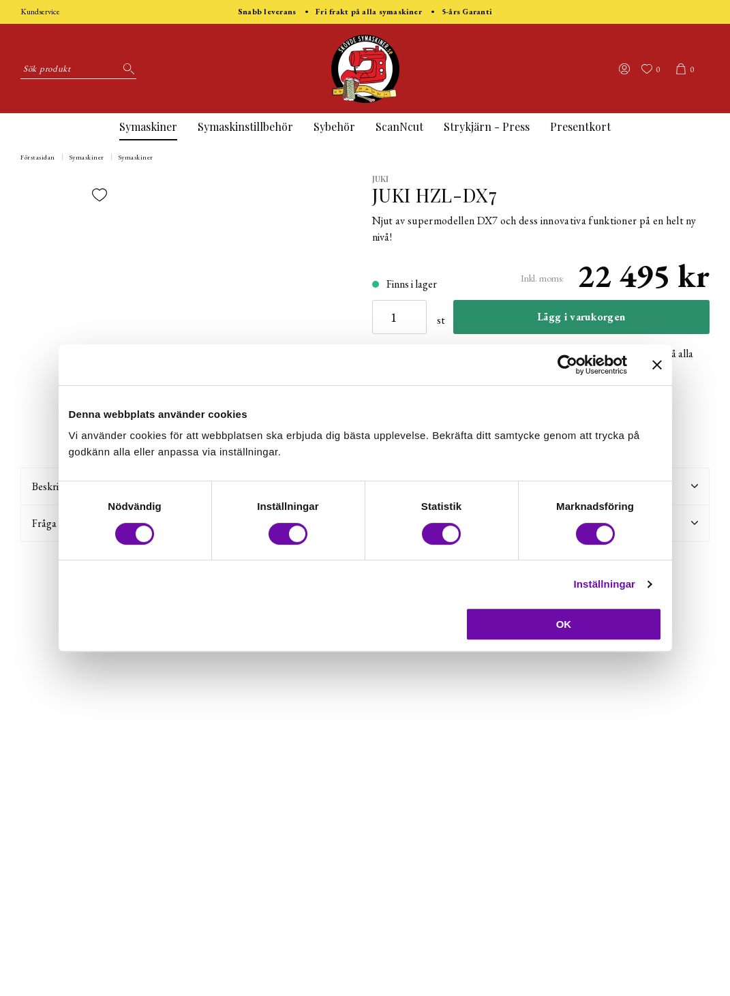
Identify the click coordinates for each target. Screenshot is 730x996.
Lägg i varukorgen (581, 317)
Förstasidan (37, 157)
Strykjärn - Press (487, 126)
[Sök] (126, 69)
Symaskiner (148, 126)
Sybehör (334, 126)
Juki (380, 178)
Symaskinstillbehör (245, 126)
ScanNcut (399, 126)
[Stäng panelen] (657, 364)
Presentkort (580, 126)
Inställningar (604, 584)
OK (564, 624)
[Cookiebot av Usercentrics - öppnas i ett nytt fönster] (567, 364)
